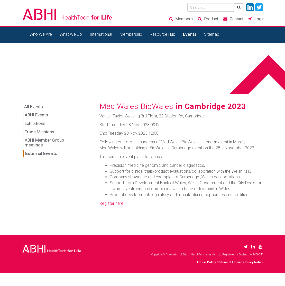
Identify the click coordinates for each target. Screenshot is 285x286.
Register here (111, 203)
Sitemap (211, 34)
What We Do (71, 34)
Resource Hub (162, 34)
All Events (33, 106)
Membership (131, 34)
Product (211, 18)
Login (259, 18)
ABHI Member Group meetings (44, 142)
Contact (236, 18)
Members (184, 18)
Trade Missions (39, 131)
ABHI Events (36, 114)
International (101, 34)
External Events (41, 153)
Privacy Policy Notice (248, 262)
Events (189, 34)
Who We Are (41, 34)
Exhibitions (35, 123)
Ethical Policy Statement (214, 262)
